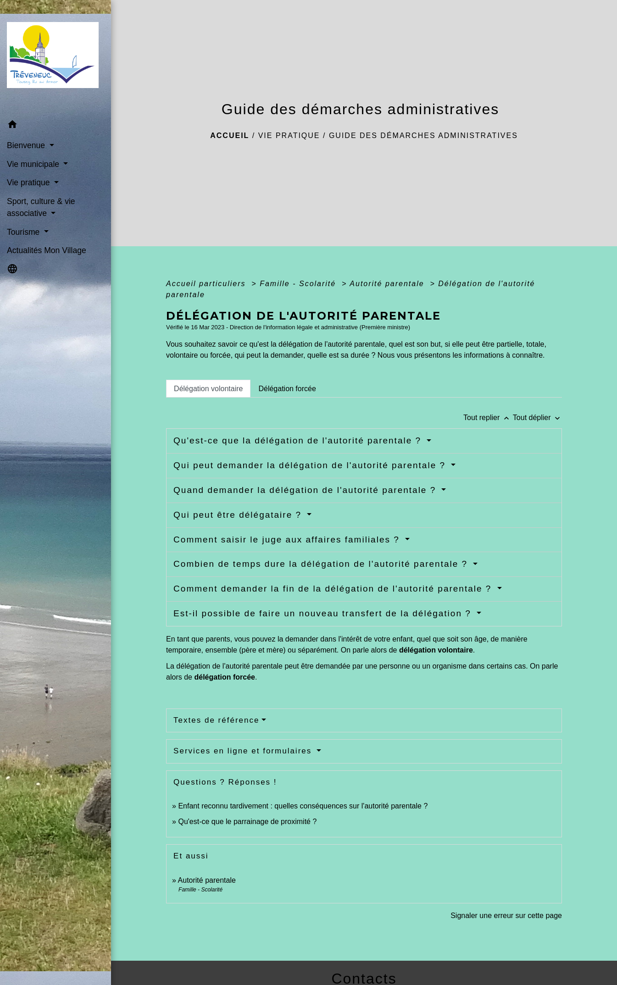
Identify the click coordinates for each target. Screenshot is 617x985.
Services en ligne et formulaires (244, 751)
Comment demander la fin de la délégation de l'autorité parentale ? (334, 588)
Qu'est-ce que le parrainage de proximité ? (247, 821)
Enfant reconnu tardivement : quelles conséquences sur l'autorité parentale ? (303, 806)
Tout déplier (537, 417)
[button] (55, 126)
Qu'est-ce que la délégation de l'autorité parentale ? (298, 440)
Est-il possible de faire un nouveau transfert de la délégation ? (323, 613)
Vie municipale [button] (34, 164)
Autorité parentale (388, 284)
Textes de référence (216, 720)
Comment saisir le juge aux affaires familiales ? (288, 539)
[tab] (208, 388)
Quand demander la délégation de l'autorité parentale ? (306, 490)
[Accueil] (55, 58)
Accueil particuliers (207, 284)
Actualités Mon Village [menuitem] (46, 250)
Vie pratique (289, 135)
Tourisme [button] (24, 232)
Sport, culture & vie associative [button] (41, 207)
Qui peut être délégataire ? (239, 515)
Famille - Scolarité (299, 284)
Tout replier (488, 417)
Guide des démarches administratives (423, 135)
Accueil (229, 135)
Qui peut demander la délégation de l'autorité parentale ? (311, 465)
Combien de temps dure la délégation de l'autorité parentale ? (322, 564)
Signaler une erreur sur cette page (506, 915)
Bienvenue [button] (27, 145)
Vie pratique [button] (29, 182)
